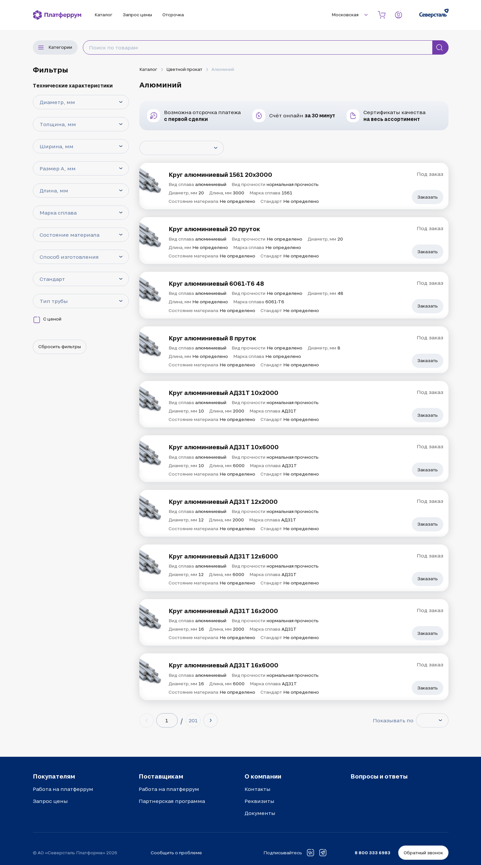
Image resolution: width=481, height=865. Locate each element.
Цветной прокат (184, 69)
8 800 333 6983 (372, 852)
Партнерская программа (172, 801)
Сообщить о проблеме (176, 852)
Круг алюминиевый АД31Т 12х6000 (223, 556)
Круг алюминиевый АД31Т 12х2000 (223, 501)
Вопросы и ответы (379, 776)
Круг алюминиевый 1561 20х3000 (220, 174)
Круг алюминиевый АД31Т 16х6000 (223, 665)
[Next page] (210, 720)
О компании (263, 776)
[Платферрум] (57, 15)
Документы (260, 813)
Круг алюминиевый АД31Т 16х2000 (223, 610)
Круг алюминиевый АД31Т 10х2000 (223, 392)
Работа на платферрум (63, 789)
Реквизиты (259, 801)
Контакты (258, 789)
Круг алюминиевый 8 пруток (212, 338)
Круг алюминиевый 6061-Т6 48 (216, 283)
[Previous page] (146, 720)
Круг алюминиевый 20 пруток (214, 228)
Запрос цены (50, 801)
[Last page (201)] (193, 720)
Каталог (148, 69)
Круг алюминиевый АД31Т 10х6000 (224, 447)
